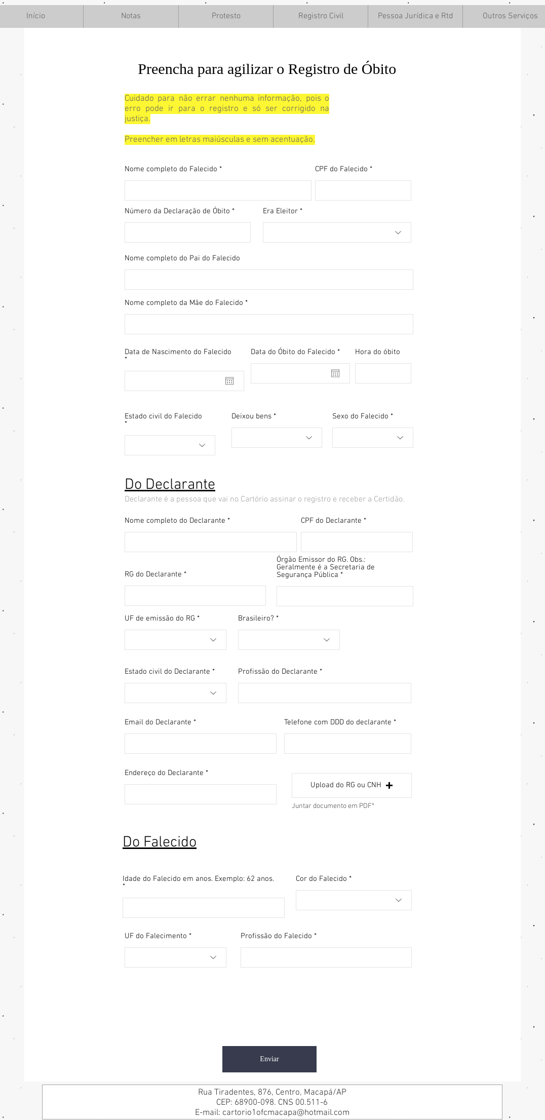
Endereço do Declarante (164, 773)
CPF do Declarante (331, 521)
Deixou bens (251, 416)
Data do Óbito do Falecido (297, 352)
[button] (130, 16)
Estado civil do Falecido (163, 417)
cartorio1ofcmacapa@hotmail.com (285, 1113)
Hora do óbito (377, 352)
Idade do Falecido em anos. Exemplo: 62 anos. (198, 879)
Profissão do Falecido (276, 936)
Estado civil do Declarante (167, 672)
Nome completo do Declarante (175, 521)
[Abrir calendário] (229, 381)
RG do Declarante (153, 574)
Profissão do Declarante (278, 672)
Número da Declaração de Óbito (177, 211)
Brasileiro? (256, 619)
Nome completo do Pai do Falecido (182, 258)
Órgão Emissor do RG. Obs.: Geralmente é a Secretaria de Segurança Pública (326, 567)
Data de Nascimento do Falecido (178, 356)
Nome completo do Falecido (171, 169)
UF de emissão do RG (160, 619)
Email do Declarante (158, 722)
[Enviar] (269, 1059)
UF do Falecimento (156, 936)
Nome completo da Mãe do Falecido (184, 303)
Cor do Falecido (321, 879)
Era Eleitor (280, 211)
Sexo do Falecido (360, 416)
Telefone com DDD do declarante (338, 722)
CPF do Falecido (341, 169)
